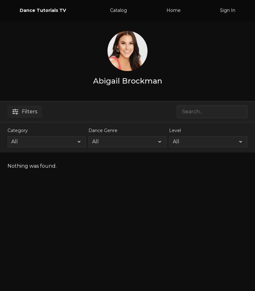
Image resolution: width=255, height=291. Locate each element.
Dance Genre (103, 130)
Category (18, 130)
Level (175, 130)
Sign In (227, 10)
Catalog (118, 10)
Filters (24, 112)
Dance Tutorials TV (43, 10)
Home (174, 10)
